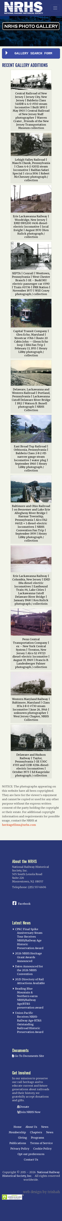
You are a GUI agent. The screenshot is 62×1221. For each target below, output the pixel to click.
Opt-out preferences (31, 1154)
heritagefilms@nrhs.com (19, 824)
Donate (24, 1106)
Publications (17, 1143)
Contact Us (31, 1159)
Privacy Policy (19, 1148)
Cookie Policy (42, 1148)
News (44, 1126)
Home (17, 1126)
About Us (31, 1126)
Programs (37, 1137)
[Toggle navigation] (55, 8)
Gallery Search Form (33, 53)
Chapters (36, 1132)
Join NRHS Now (30, 1112)
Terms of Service (41, 1143)
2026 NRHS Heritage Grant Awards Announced (28, 957)
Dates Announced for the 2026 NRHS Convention (29, 970)
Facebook (24, 903)
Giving (22, 1137)
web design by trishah (41, 1192)
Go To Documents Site (28, 1056)
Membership (17, 1132)
